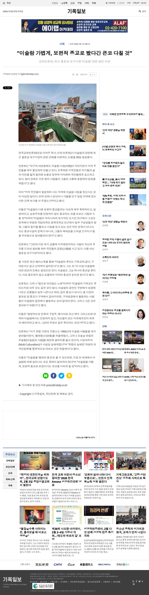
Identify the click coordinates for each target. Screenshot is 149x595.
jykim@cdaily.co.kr (30, 74)
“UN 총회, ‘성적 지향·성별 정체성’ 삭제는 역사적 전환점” (114, 199)
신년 (72, 3)
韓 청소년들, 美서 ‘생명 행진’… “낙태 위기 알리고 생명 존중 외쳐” (113, 182)
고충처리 (106, 581)
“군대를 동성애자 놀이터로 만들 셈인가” (113, 164)
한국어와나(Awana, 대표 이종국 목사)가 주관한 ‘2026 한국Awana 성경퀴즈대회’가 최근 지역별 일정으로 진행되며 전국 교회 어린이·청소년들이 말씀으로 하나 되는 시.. (67, 495)
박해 (94, 3)
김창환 (105, 225)
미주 (129, 3)
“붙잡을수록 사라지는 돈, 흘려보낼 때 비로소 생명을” (33, 532)
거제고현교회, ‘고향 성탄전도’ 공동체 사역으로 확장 (131, 478)
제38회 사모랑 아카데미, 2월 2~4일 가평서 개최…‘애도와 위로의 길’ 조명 (66, 534)
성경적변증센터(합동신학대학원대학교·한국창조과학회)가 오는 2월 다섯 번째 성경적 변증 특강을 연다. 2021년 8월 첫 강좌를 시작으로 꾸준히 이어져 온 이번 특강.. (99, 546)
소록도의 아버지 (110, 257)
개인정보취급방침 (77, 581)
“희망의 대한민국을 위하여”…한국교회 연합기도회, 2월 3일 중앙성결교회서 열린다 (34, 480)
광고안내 (43, 581)
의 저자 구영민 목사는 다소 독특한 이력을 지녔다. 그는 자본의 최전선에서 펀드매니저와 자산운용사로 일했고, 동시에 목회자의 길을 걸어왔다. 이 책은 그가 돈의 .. (34, 546)
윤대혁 (64, 3)
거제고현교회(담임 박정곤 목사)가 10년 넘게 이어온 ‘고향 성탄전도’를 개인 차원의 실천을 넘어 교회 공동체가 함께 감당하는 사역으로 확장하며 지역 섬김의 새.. (131, 492)
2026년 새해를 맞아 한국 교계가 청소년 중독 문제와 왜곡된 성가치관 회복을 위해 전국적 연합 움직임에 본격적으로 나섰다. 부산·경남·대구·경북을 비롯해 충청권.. (131, 542)
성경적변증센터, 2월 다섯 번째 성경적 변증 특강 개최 (98, 532)
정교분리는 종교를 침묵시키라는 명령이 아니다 (116, 312)
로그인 (143, 3)
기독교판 (111, 3)
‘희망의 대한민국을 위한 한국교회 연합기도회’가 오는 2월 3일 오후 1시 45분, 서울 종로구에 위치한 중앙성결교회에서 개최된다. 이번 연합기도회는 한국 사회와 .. (34, 495)
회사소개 (33, 581)
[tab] (10, 461)
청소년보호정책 (93, 581)
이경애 (105, 281)
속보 (105, 114)
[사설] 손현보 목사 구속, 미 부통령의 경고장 (114, 148)
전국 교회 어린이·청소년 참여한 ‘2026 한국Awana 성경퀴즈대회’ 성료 (67, 480)
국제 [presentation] (10, 485)
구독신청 (136, 3)
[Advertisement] (124, 91)
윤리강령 (116, 581)
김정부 (105, 249)
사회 (62, 44)
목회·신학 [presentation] (10, 479)
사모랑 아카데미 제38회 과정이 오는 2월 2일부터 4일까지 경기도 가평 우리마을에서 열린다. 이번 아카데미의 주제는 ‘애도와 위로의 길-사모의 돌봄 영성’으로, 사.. (66, 549)
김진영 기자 (16, 74)
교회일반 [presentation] (10, 460)
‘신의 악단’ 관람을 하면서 (114, 221)
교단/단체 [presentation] (10, 466)
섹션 (7, 3)
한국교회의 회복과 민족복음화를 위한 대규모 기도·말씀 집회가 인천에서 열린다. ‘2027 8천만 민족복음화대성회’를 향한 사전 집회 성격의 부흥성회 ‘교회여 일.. (99, 492)
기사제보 (63, 581)
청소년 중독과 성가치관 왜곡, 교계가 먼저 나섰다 (131, 530)
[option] (113, 343)
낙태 (87, 3)
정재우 (105, 299)
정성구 (105, 260)
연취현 (105, 317)
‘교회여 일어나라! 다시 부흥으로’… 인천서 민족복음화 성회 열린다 (98, 478)
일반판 (121, 3)
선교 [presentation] (10, 473)
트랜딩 (55, 3)
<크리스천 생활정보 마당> (85, 437)
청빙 (79, 3)
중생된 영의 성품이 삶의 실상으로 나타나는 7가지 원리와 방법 (116, 242)
